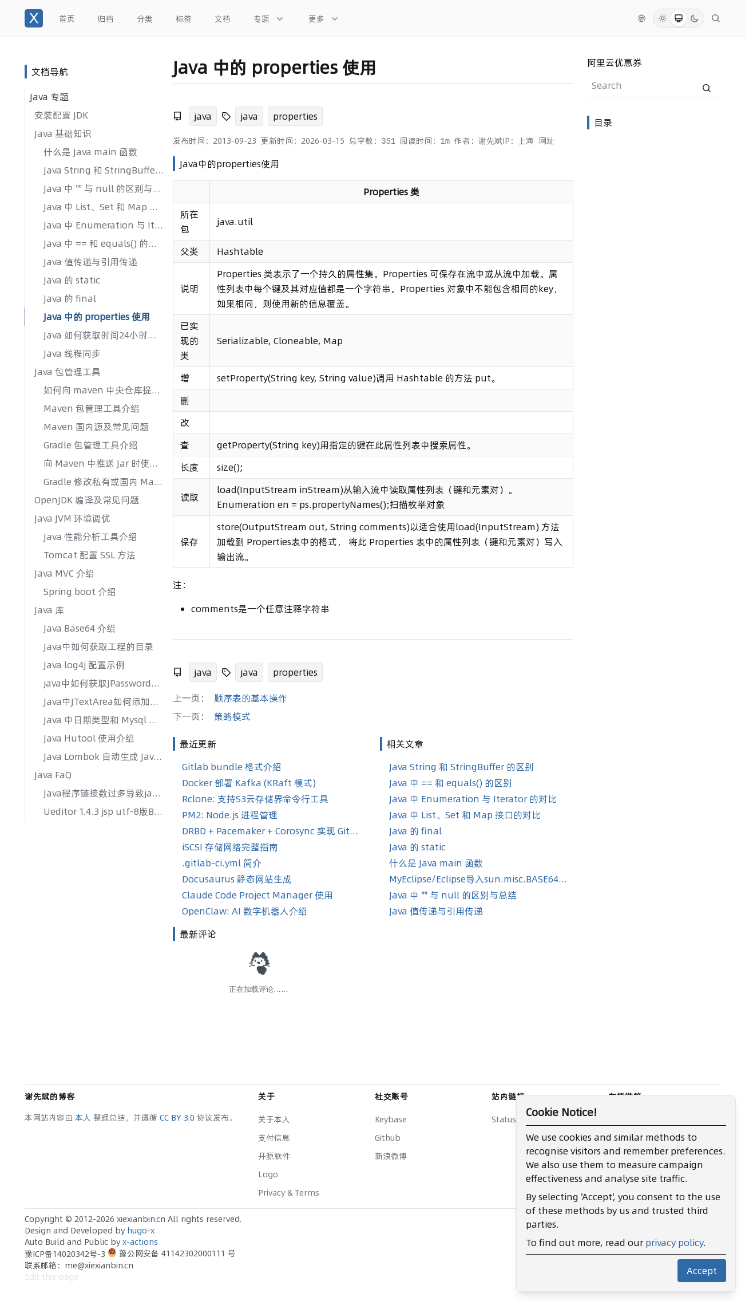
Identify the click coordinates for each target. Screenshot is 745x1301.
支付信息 (274, 1138)
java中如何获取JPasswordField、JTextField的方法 (103, 683)
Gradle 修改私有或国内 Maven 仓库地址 (103, 481)
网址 (546, 141)
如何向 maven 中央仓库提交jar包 (103, 390)
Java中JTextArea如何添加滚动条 (103, 701)
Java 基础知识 (63, 133)
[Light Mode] (663, 18)
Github (388, 1138)
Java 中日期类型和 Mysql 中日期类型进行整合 (103, 719)
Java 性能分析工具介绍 (90, 536)
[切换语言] (641, 18)
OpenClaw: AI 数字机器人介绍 (244, 911)
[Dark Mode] (695, 18)
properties (295, 116)
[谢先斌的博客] (34, 18)
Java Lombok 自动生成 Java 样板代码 (103, 756)
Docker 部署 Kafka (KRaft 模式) (249, 782)
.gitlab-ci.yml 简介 (221, 863)
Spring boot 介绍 (79, 591)
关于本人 (274, 1119)
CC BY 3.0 (178, 1117)
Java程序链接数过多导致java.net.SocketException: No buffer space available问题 (103, 793)
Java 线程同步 (72, 353)
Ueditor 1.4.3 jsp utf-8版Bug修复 (103, 811)
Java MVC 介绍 (64, 573)
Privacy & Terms (288, 1193)
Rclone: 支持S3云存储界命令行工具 (255, 799)
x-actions (140, 1242)
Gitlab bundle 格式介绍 (232, 766)
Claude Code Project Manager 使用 (257, 895)
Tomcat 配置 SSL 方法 (89, 555)
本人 (84, 1117)
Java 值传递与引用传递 (90, 261)
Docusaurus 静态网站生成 (237, 879)
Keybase (391, 1119)
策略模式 (232, 716)
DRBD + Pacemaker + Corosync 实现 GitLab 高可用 (272, 831)
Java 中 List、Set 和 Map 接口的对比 (103, 206)
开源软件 (274, 1156)
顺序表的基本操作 (250, 698)
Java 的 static (71, 280)
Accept (702, 1270)
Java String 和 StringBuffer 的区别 (103, 170)
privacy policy (674, 1242)
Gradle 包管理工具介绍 (90, 445)
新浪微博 (391, 1156)
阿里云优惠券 (614, 62)
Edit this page (51, 1277)
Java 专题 (49, 96)
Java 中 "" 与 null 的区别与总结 (103, 188)
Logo (268, 1174)
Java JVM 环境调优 (72, 518)
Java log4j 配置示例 (84, 665)
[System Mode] (679, 18)
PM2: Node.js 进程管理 (230, 815)
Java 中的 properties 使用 (96, 316)
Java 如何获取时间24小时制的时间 (103, 335)
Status (504, 1119)
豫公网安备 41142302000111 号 (172, 1253)
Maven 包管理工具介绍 (91, 408)
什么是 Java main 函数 (90, 151)
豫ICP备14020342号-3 (66, 1254)
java (203, 116)
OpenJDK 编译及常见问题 (86, 500)
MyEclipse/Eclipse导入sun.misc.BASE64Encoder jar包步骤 (479, 879)
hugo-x (140, 1230)
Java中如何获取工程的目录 (98, 646)
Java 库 (49, 610)
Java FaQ (53, 774)
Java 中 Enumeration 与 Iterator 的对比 (103, 225)
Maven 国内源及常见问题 (96, 426)
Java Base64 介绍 (79, 628)
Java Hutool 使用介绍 (88, 738)
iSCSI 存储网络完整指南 (230, 847)
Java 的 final (69, 298)
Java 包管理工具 (67, 371)
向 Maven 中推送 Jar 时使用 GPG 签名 (103, 463)
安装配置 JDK (61, 115)
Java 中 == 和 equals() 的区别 (103, 243)
